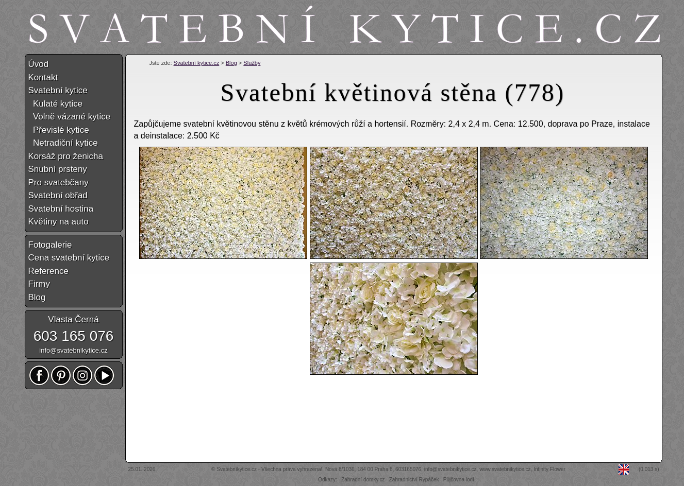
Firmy (39, 284)
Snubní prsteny (57, 169)
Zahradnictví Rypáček (414, 479)
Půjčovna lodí (458, 479)
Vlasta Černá (73, 319)
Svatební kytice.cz (197, 63)
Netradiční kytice (63, 143)
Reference (48, 271)
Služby (251, 63)
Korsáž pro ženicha (66, 156)
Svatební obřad (58, 195)
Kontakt (43, 77)
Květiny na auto (58, 222)
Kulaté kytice (55, 104)
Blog (231, 63)
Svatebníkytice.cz (236, 469)
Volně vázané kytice (69, 116)
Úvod (38, 64)
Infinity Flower (549, 469)
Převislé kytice (58, 130)
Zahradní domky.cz (363, 479)
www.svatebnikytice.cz (504, 469)
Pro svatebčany (58, 182)
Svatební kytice (58, 90)
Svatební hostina (61, 209)
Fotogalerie (50, 245)
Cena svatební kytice (69, 258)
